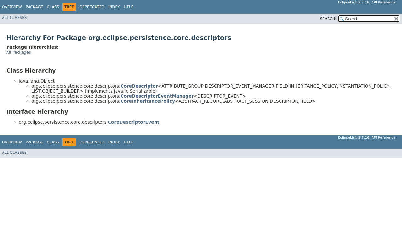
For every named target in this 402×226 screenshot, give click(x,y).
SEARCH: (328, 19)
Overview (12, 7)
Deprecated (92, 7)
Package (34, 7)
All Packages (18, 52)
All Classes (14, 17)
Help (128, 7)
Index (114, 7)
